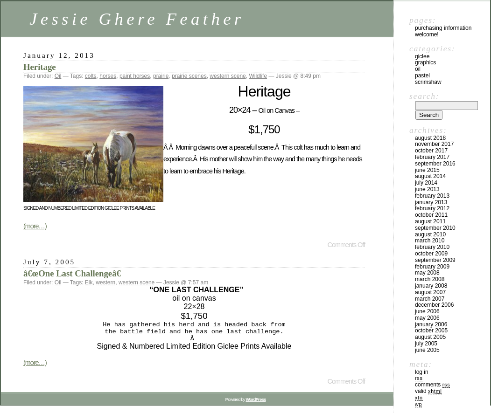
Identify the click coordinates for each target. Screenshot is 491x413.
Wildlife (258, 76)
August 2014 (430, 176)
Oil (58, 76)
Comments (432, 384)
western (105, 282)
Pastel (422, 75)
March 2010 (429, 240)
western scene (228, 76)
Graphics (425, 62)
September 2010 (435, 228)
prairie (160, 76)
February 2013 (432, 196)
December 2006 (434, 305)
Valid (428, 391)
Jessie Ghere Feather (137, 18)
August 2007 (430, 292)
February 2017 (432, 157)
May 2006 (427, 318)
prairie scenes (189, 76)
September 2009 (435, 260)
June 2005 (427, 350)
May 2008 (427, 272)
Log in (421, 372)
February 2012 (432, 208)
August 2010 (430, 234)
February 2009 (432, 266)
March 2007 (429, 299)
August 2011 (430, 221)
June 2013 (427, 189)
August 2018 (430, 138)
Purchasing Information (443, 28)
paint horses (134, 76)
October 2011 (431, 215)
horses (107, 76)
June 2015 (427, 170)
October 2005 (431, 330)
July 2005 (426, 343)
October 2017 (431, 150)
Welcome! (427, 34)
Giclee (422, 56)
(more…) (35, 226)
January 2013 (431, 202)
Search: (424, 96)
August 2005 (430, 337)
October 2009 (431, 253)
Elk (89, 282)
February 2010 (432, 247)
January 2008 (431, 285)
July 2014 (426, 182)
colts (91, 76)
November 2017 (434, 144)
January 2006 (431, 324)
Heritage (39, 67)
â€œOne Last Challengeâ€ (74, 273)
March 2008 (429, 279)
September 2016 (435, 163)
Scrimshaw (428, 82)
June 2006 (427, 311)
